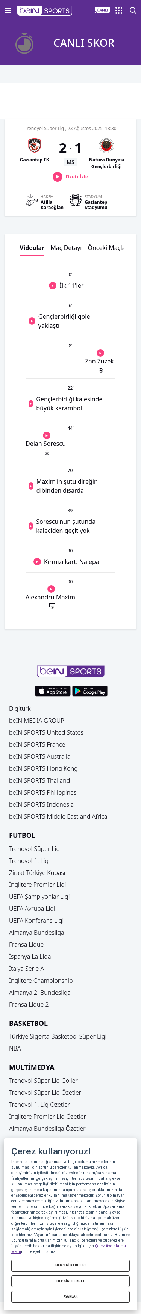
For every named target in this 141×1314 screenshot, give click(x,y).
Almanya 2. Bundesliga (40, 992)
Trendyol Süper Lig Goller (43, 1080)
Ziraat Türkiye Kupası (37, 873)
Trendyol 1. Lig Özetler (39, 1104)
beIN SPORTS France (37, 744)
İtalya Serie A (26, 968)
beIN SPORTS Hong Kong (43, 768)
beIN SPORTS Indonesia (41, 804)
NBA (15, 1048)
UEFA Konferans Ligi (36, 920)
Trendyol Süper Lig (34, 849)
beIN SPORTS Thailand (39, 780)
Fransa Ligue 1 (29, 944)
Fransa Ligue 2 (29, 1004)
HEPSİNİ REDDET (70, 1281)
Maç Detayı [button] (66, 248)
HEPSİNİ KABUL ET (70, 1265)
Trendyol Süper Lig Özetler (45, 1092)
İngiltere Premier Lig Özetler (47, 1116)
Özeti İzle (76, 176)
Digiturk (20, 708)
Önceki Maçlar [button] (108, 248)
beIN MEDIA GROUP (36, 720)
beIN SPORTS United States (46, 732)
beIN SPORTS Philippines (42, 792)
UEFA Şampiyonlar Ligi (39, 896)
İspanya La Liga (30, 956)
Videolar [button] (32, 248)
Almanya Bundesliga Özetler (47, 1128)
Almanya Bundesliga (36, 932)
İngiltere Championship (41, 980)
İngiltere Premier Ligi (37, 884)
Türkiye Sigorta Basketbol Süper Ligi (57, 1036)
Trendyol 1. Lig (29, 861)
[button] (45, 11)
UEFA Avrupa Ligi (32, 908)
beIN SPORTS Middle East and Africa (58, 816)
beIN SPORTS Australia (39, 756)
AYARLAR (71, 1296)
